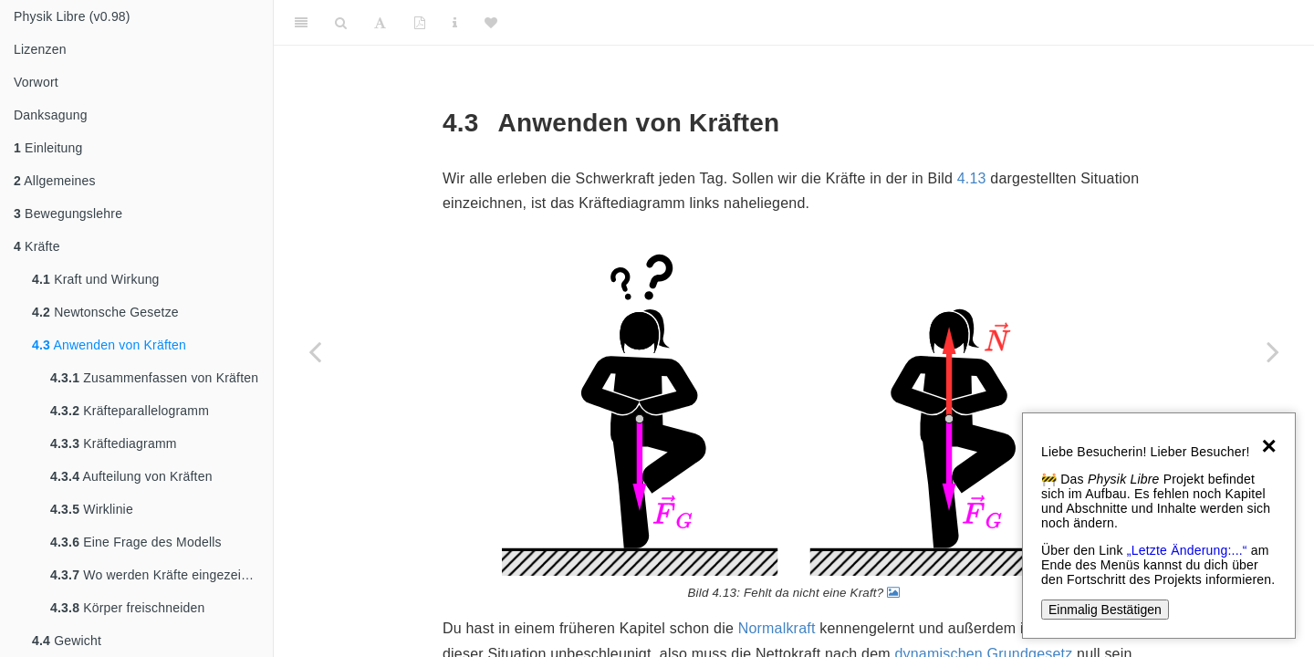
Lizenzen (40, 49)
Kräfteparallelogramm (129, 410)
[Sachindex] (455, 23)
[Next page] (1273, 351)
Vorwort (36, 82)
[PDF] (420, 23)
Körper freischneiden (127, 607)
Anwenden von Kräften (109, 345)
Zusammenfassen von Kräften (154, 377)
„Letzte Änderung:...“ (1187, 550)
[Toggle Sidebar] (301, 23)
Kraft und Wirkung (96, 279)
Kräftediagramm (113, 443)
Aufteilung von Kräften (131, 476)
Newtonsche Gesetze (105, 312)
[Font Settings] (380, 23)
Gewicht (66, 640)
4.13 (971, 178)
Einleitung (48, 148)
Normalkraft (777, 628)
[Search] (340, 23)
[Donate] (491, 23)
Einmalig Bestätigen (1105, 609)
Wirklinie (91, 509)
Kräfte (37, 246)
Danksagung (51, 115)
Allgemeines (55, 180)
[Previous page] (315, 351)
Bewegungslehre (68, 213)
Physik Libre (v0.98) (72, 16)
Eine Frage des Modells (136, 542)
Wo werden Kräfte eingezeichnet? (161, 575)
